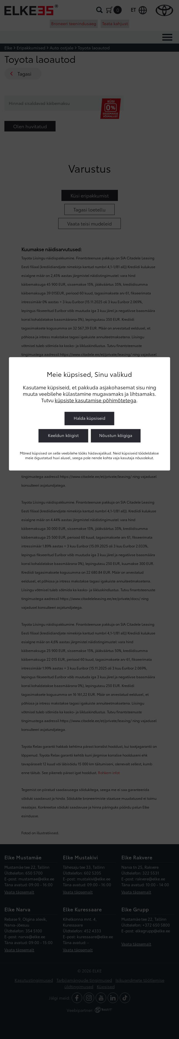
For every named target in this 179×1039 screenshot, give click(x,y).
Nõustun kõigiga (115, 435)
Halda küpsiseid (89, 418)
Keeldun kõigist (63, 435)
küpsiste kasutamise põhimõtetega (95, 399)
